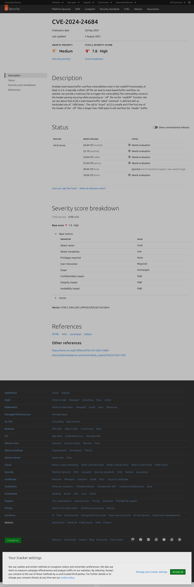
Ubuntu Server (12, 457)
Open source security (120, 515)
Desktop (56, 493)
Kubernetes (11, 407)
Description (14, 75)
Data (59, 515)
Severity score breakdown (22, 85)
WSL (76, 493)
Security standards (109, 9)
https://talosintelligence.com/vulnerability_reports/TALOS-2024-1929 (89, 355)
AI (53, 515)
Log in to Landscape (117, 479)
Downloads (11, 493)
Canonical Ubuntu (13, 2)
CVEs (127, 9)
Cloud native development (166, 515)
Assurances (153, 9)
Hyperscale (58, 457)
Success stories (72, 443)
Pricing (96, 500)
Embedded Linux (74, 436)
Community (87, 428)
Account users (81, 500)
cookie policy (67, 577)
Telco (98, 522)
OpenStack (11, 392)
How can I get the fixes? (64, 188)
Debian (88, 334)
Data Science (73, 421)
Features (56, 443)
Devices (110, 508)
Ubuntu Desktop (14, 450)
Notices (138, 9)
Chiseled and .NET (106, 486)
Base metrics (66, 233)
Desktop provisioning (92, 508)
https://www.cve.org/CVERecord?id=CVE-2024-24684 (80, 350)
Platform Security (61, 9)
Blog (91, 539)
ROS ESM (57, 428)
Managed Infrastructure (93, 515)
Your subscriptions (61, 500)
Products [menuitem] (56, 2)
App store (57, 436)
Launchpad (75, 334)
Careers (83, 539)
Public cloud (161, 464)
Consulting (87, 400)
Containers (11, 486)
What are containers (62, 486)
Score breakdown (94, 59)
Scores (62, 298)
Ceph (7, 400)
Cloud (8, 464)
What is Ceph (59, 400)
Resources (111, 407)
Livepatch (90, 9)
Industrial (72, 522)
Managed (74, 400)
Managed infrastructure (18, 414)
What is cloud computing (65, 464)
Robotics (9, 428)
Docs (98, 400)
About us (56, 539)
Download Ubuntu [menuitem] (124, 2)
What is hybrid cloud (117, 464)
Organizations (59, 450)
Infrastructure (71, 515)
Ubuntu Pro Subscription (65, 508)
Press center (116, 539)
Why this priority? (61, 59)
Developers (76, 450)
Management (93, 436)
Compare (82, 479)
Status (11, 80)
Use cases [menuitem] (71, 2)
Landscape (10, 479)
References (14, 89)
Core (84, 493)
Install (55, 392)
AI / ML (9, 421)
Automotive (58, 522)
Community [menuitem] (103, 2)
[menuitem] (177, 2)
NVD (64, 334)
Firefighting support (126, 500)
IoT (6, 436)
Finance (107, 522)
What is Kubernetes (62, 407)
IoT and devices (141, 515)
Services (87, 443)
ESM (77, 9)
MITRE (55, 334)
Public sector (86, 522)
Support (65, 392)
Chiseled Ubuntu (85, 486)
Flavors (88, 450)
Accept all (178, 571)
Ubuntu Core (12, 443)
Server (67, 493)
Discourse (108, 500)
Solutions (10, 515)
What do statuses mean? (93, 188)
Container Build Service (131, 486)
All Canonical (176, 2)
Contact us (12, 540)
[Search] (189, 2)
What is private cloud (92, 464)
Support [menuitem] (87, 2)
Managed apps (59, 414)
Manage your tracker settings (151, 571)
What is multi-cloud (141, 464)
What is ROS (71, 428)
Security (9, 472)
